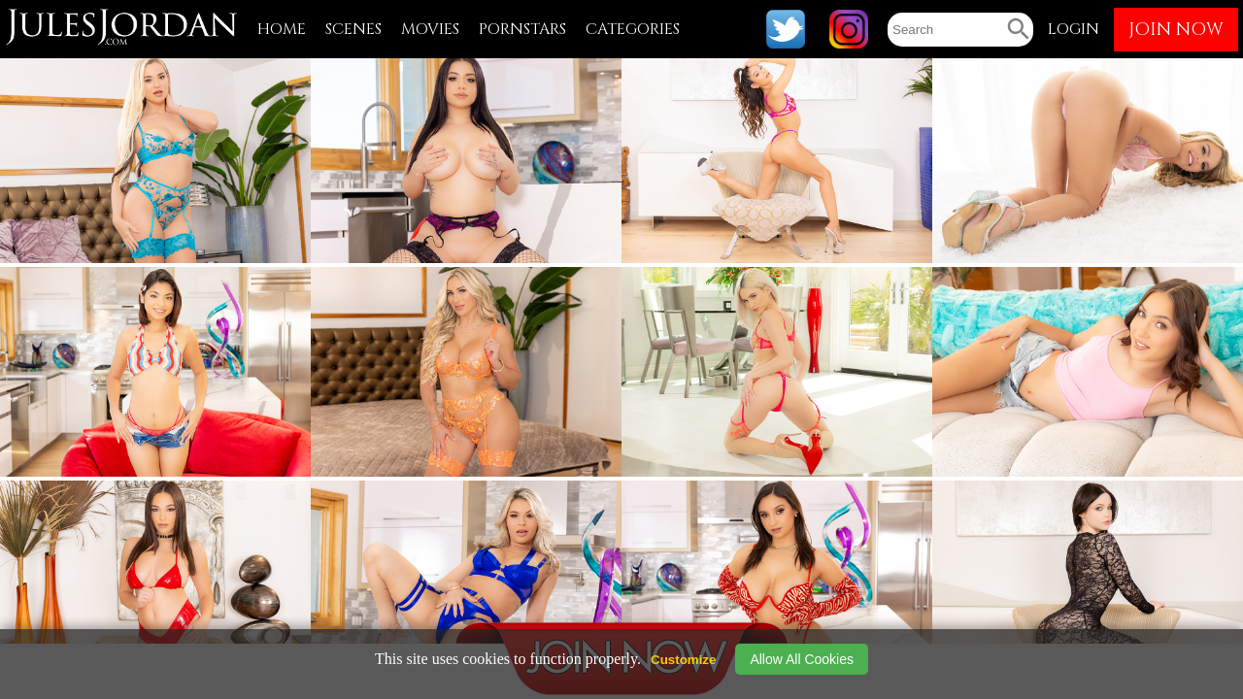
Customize (683, 659)
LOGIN (1073, 29)
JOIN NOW (1176, 29)
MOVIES (430, 29)
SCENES (353, 29)
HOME (281, 29)
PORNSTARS (522, 29)
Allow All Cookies (802, 659)
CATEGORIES (633, 29)
